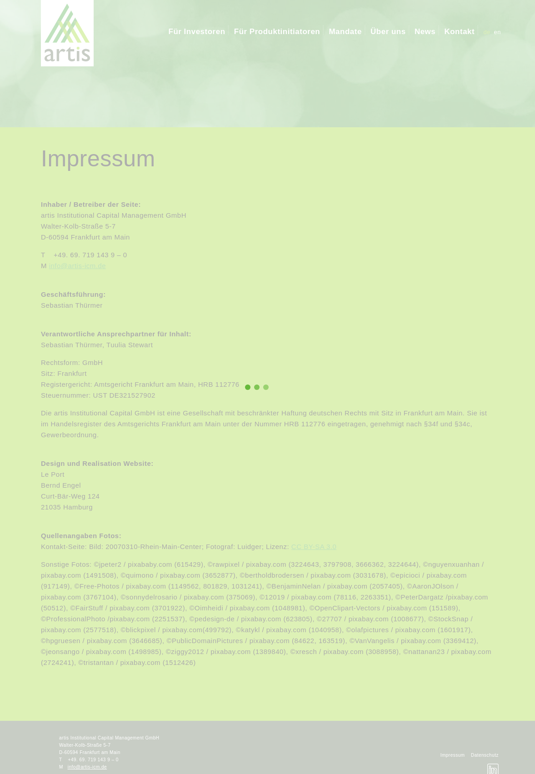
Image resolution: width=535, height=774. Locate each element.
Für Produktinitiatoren (277, 31)
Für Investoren (197, 31)
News (425, 31)
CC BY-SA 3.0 (314, 546)
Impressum (452, 755)
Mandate (345, 31)
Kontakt (459, 31)
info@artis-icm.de (77, 266)
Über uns (388, 31)
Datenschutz (485, 755)
